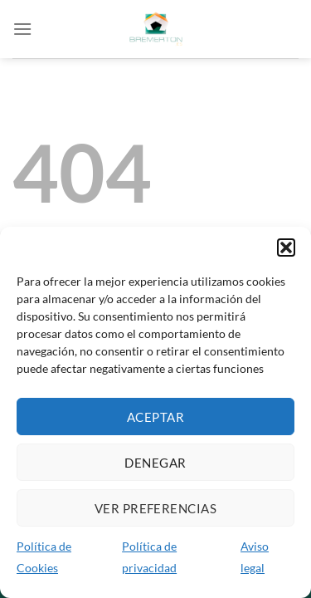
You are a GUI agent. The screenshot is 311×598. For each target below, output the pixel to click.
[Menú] (22, 28)
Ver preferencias (155, 508)
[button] (286, 247)
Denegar (155, 462)
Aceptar (155, 416)
